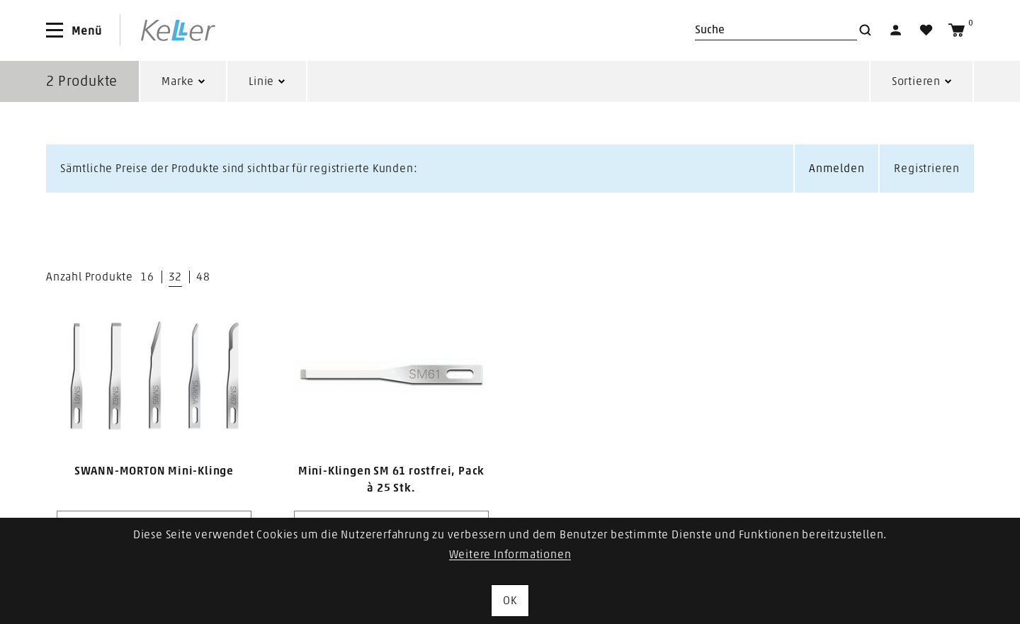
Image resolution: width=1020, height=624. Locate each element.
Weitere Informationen (510, 554)
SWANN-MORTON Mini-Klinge (154, 471)
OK (510, 600)
